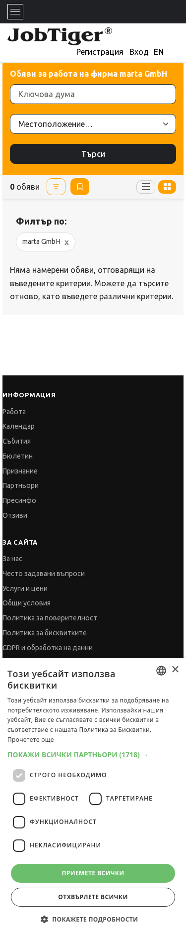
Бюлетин (17, 456)
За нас (12, 559)
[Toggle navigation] (15, 11)
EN (159, 51)
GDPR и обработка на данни (47, 648)
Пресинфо (19, 500)
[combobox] (161, 671)
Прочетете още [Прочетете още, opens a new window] (30, 739)
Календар (18, 426)
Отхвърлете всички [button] (92, 897)
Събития (16, 441)
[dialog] (93, 797)
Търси (93, 153)
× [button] (175, 670)
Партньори (20, 485)
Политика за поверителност (49, 618)
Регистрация (100, 51)
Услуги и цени (25, 588)
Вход (139, 51)
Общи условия (26, 603)
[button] (93, 754)
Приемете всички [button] (93, 873)
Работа (14, 412)
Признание (20, 471)
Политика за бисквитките (44, 633)
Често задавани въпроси (43, 574)
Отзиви (14, 515)
